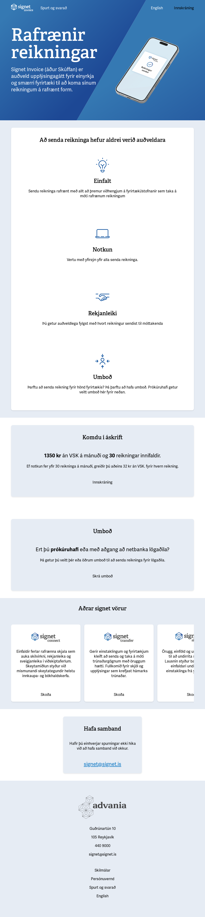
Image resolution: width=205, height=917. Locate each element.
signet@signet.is (102, 764)
